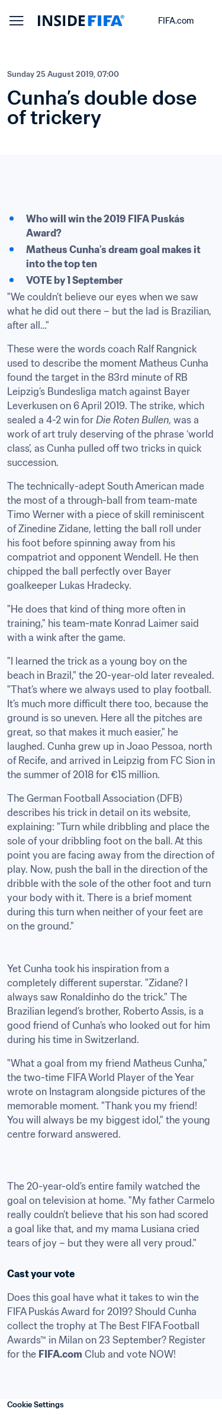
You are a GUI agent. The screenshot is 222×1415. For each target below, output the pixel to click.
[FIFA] (81, 20)
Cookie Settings (35, 1405)
